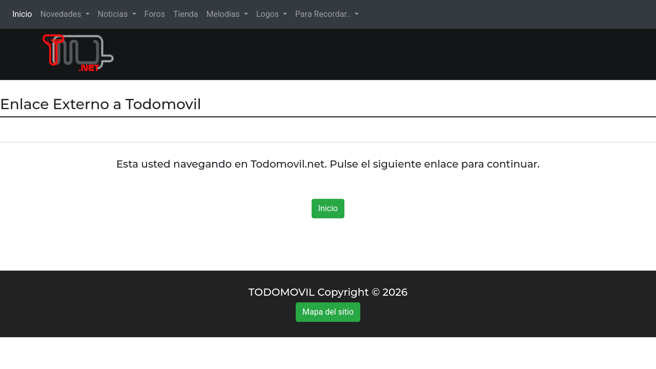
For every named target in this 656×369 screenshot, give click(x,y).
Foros (155, 14)
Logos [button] (268, 14)
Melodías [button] (223, 14)
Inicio (24, 13)
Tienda (185, 14)
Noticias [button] (114, 14)
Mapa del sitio (328, 312)
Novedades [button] (61, 14)
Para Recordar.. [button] (324, 14)
